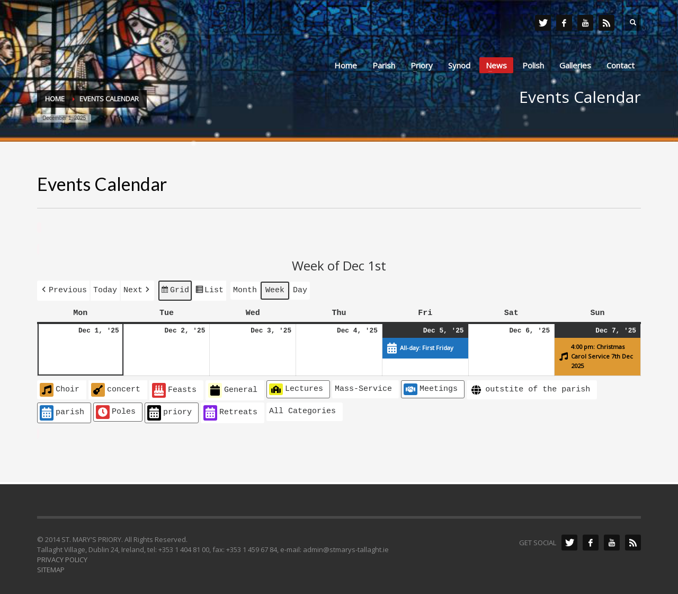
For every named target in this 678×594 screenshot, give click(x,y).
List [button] (209, 291)
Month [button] (245, 289)
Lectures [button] (296, 387)
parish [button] (62, 410)
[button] (63, 289)
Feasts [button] (174, 388)
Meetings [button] (431, 387)
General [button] (232, 388)
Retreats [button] (230, 410)
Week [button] (274, 289)
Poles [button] (116, 410)
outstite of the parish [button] (529, 388)
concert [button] (115, 388)
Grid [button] (174, 291)
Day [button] (300, 289)
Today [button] (105, 289)
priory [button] (169, 410)
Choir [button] (59, 388)
